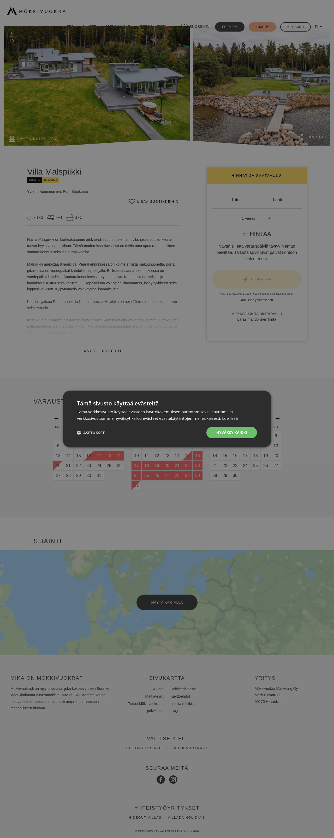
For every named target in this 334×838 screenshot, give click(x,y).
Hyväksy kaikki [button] (231, 432)
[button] (91, 432)
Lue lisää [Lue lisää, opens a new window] (230, 418)
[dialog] (167, 419)
